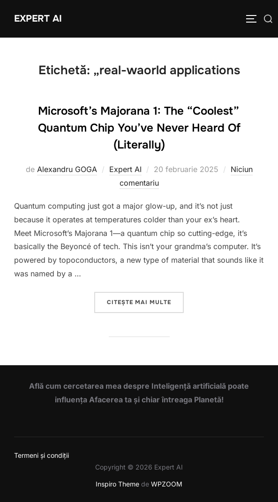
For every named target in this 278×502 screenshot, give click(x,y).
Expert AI (38, 18)
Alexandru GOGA (67, 169)
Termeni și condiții (41, 455)
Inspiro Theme (117, 484)
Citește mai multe (145, 301)
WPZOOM (166, 484)
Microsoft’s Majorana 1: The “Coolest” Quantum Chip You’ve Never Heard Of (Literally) (139, 128)
